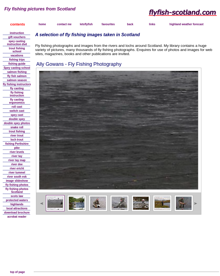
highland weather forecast (186, 24)
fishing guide (16, 63)
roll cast (17, 106)
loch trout (16, 139)
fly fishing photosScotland (16, 190)
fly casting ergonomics (17, 101)
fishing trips (17, 59)
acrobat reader (16, 216)
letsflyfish (86, 24)
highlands (16, 204)
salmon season (17, 80)
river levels (17, 151)
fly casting (17, 88)
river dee (17, 164)
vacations (16, 55)
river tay (17, 156)
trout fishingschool (17, 50)
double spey (17, 119)
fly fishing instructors (17, 84)
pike (17, 147)
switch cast (17, 110)
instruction (17, 33)
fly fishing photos (16, 184)
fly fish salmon (16, 76)
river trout (16, 135)
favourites (108, 24)
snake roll (16, 127)
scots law (17, 196)
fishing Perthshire (17, 143)
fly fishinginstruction (17, 94)
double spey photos (17, 123)
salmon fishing (17, 71)
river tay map (16, 160)
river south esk (17, 176)
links (152, 24)
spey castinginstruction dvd (17, 43)
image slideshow (17, 180)
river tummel (17, 172)
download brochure (17, 212)
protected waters (17, 200)
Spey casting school (17, 67)
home (42, 24)
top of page (17, 272)
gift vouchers (17, 37)
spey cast (17, 114)
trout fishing (17, 131)
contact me (64, 24)
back (130, 24)
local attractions (16, 208)
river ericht (17, 168)
